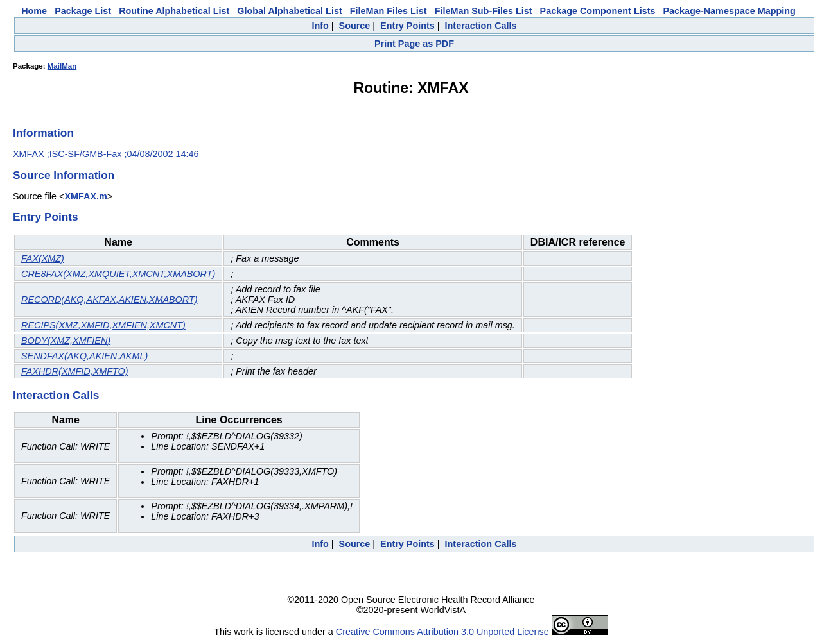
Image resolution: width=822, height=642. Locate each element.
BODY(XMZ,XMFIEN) (65, 340)
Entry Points (407, 26)
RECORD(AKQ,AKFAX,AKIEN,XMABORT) (109, 299)
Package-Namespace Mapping (729, 11)
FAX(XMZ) (42, 258)
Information (43, 132)
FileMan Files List (388, 11)
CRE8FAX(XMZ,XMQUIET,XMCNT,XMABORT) (118, 274)
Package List (83, 11)
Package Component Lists (598, 11)
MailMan (62, 66)
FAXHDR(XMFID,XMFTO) (74, 371)
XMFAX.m (85, 196)
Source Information (63, 175)
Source (355, 26)
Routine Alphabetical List (174, 11)
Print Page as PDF (414, 43)
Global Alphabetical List (289, 11)
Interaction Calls (481, 26)
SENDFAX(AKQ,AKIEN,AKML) (84, 356)
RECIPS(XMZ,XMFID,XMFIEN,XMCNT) (103, 325)
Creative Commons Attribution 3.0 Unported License (442, 632)
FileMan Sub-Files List (483, 11)
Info (319, 26)
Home (34, 11)
